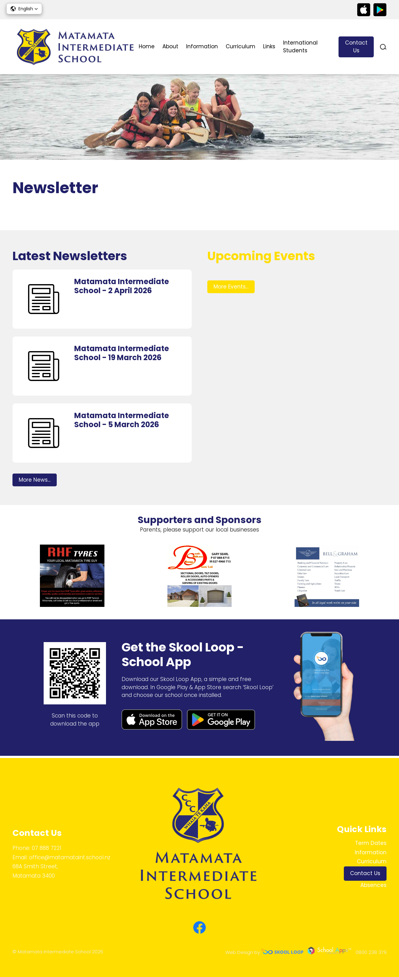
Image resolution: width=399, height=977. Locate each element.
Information (202, 46)
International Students (300, 47)
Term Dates (371, 843)
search (383, 47)
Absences (373, 885)
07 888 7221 (46, 848)
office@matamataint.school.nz (69, 857)
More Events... (231, 288)
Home (147, 46)
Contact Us (356, 47)
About (170, 46)
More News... (34, 481)
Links (269, 46)
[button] (24, 9)
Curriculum (240, 46)
